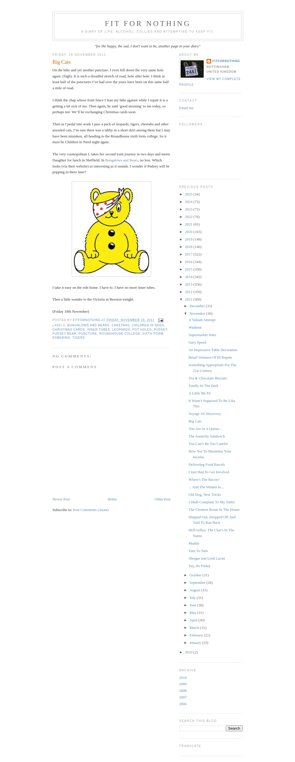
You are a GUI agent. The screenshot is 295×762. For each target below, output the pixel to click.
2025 (189, 194)
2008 (183, 690)
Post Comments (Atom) (91, 510)
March (195, 627)
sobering (61, 337)
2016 (189, 262)
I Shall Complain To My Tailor (211, 502)
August (195, 590)
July (193, 597)
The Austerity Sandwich (206, 436)
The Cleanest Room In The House (213, 509)
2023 (189, 209)
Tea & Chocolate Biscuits (207, 378)
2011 (189, 299)
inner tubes (98, 329)
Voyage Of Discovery (204, 413)
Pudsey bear (64, 333)
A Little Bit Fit (199, 393)
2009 (183, 684)
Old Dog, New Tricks (204, 494)
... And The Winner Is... (206, 487)
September (198, 582)
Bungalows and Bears (121, 160)
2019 (189, 239)
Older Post (163, 499)
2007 (183, 697)
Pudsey (160, 329)
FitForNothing (226, 61)
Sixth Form (152, 333)
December (198, 306)
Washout (194, 327)
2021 (189, 224)
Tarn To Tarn (198, 551)
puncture (88, 333)
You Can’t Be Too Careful (208, 443)
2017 (189, 254)
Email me (186, 108)
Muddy (193, 543)
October (196, 575)
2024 (189, 202)
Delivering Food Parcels (206, 464)
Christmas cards (68, 329)
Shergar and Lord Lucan (206, 558)
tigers (78, 337)
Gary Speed (197, 342)
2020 (189, 232)
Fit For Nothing (148, 23)
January (196, 642)
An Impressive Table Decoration (212, 350)
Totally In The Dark (203, 385)
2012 (189, 292)
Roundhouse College (119, 333)
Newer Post (61, 499)
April (194, 620)
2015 (189, 269)
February (197, 635)
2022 (189, 217)
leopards (121, 329)
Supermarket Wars (202, 335)
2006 (183, 704)
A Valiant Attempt (201, 320)
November (198, 313)
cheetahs (121, 325)
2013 (189, 284)
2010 (189, 652)
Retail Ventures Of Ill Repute (210, 357)
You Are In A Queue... (205, 428)
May (193, 612)
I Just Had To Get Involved (208, 472)
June (193, 605)
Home (112, 499)
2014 (189, 277)
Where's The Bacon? (204, 479)
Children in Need (148, 325)
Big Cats (194, 421)
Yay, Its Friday (199, 566)
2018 (189, 247)
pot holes (142, 329)
